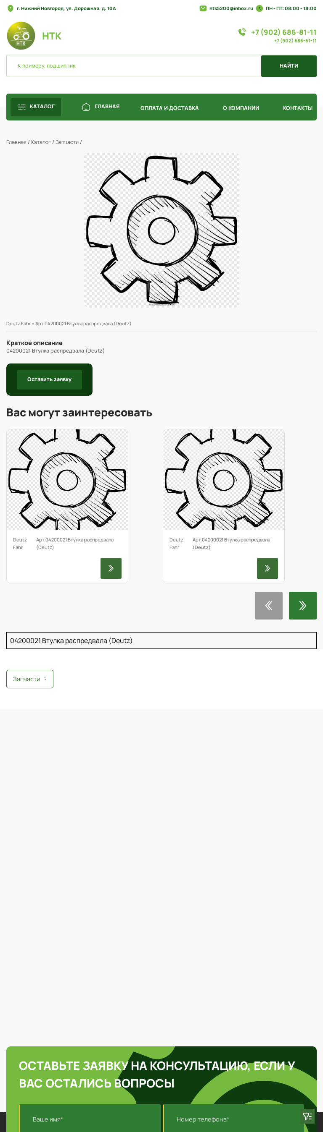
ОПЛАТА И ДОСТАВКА (169, 108)
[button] (269, 606)
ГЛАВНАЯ (100, 107)
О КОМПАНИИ (241, 108)
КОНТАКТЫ (297, 108)
